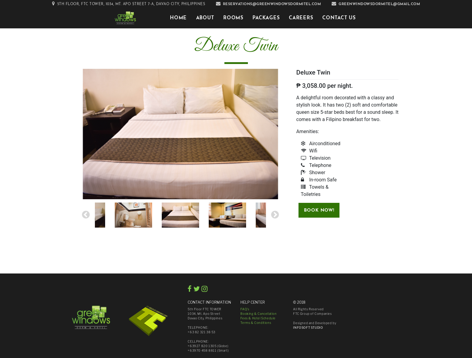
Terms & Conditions (255, 322)
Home (178, 18)
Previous (86, 215)
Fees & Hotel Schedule (258, 318)
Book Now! (319, 210)
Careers (301, 18)
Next (275, 215)
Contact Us (339, 18)
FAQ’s (244, 309)
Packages (266, 18)
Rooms (233, 18)
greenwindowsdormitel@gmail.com (379, 4)
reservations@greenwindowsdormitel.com (272, 4)
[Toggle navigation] (152, 18)
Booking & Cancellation (258, 313)
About (205, 18)
